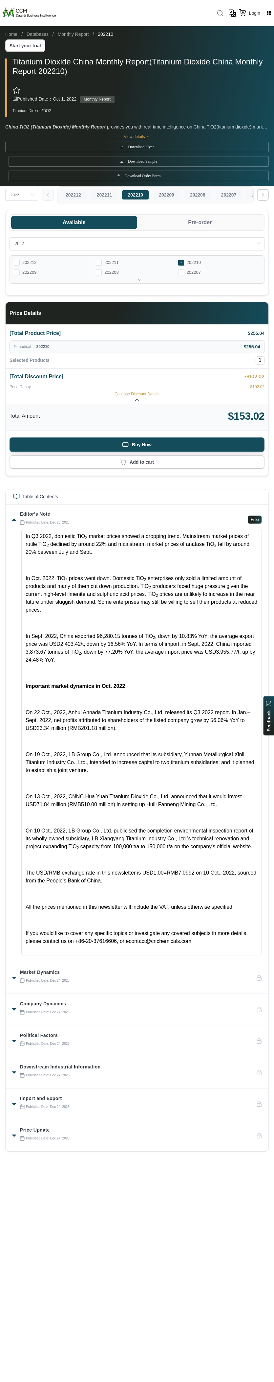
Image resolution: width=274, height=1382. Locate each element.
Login (254, 13)
